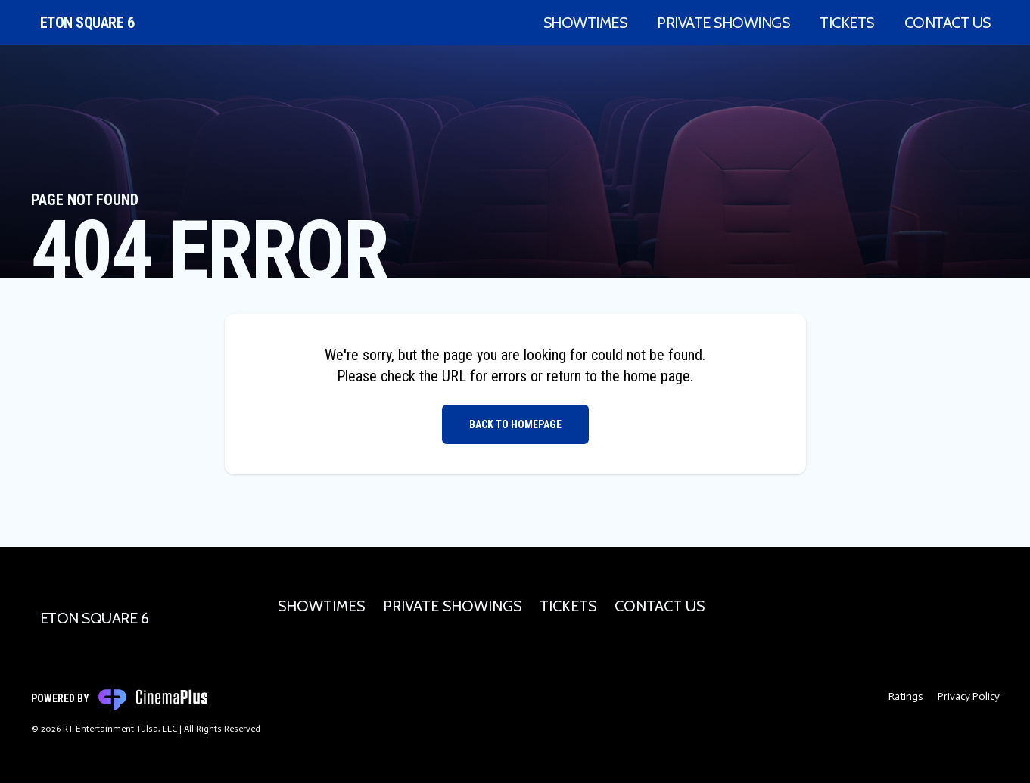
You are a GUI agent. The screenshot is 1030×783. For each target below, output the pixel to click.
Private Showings (723, 23)
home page (657, 376)
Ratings (905, 696)
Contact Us (947, 23)
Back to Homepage (515, 424)
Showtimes (585, 23)
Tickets (847, 23)
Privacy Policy (969, 696)
